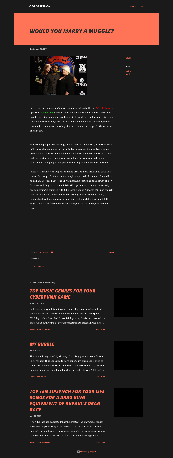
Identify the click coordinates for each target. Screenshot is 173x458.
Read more (100, 329)
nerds (128, 74)
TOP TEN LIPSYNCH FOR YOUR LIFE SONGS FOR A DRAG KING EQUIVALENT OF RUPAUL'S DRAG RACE (67, 400)
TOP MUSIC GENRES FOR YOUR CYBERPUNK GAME (62, 294)
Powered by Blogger (86, 451)
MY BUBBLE (42, 344)
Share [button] (128, 58)
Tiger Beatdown (103, 107)
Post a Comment (37, 266)
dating (128, 71)
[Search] (133, 6)
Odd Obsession (39, 6)
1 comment (42, 377)
